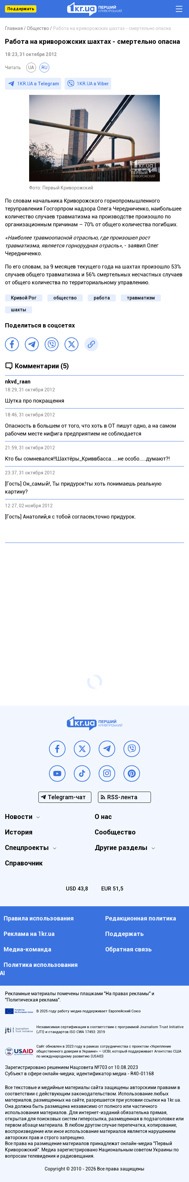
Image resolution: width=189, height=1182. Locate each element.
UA (31, 67)
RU (44, 67)
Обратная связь (128, 949)
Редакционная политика (140, 918)
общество (65, 297)
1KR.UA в (38, 84)
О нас (103, 817)
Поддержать (20, 9)
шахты (18, 309)
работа (102, 297)
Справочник (24, 863)
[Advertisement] (94, 595)
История (18, 832)
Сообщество (115, 832)
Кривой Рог (23, 297)
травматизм (141, 297)
